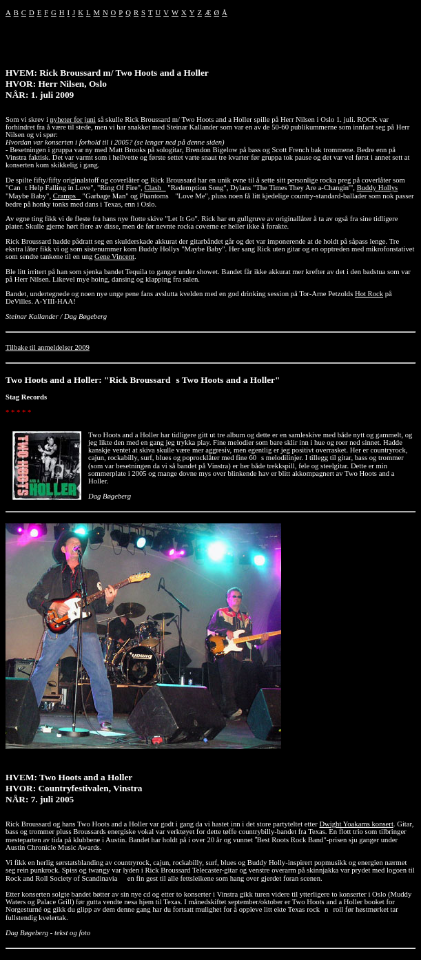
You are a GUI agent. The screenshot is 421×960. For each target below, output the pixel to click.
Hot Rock (369, 294)
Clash (154, 187)
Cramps (67, 196)
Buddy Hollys (377, 187)
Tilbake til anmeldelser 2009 (48, 347)
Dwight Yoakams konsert (356, 824)
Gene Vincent (114, 256)
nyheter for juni (73, 119)
